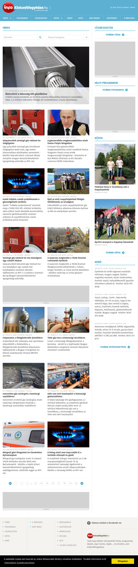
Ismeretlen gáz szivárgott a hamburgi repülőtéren (21, 395)
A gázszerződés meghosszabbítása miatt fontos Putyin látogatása (67, 142)
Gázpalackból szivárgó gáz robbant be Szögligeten (22, 142)
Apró (80, 18)
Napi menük (94, 18)
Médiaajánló (65, 522)
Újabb (10, 483)
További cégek (113, 35)
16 (53, 483)
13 (35, 483)
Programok (22, 18)
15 (47, 483)
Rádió (70, 18)
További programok (113, 90)
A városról (129, 18)
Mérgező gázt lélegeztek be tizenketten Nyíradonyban (22, 454)
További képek (113, 252)
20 (76, 483)
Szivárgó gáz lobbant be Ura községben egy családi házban (22, 259)
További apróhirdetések (113, 347)
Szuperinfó (112, 18)
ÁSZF (61, 540)
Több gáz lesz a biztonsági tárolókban (66, 338)
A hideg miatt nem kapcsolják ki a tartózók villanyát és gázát (64, 454)
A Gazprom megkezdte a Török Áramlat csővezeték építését (66, 259)
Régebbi (82, 483)
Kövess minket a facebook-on (106, 523)
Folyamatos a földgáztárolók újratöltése (23, 338)
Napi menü (37, 526)
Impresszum (64, 531)
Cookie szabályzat (67, 545)
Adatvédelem (65, 526)
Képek (56, 18)
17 (58, 483)
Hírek (5, 18)
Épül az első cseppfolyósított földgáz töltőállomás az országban (65, 201)
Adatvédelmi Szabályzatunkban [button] (19, 563)
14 (41, 483)
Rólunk (62, 536)
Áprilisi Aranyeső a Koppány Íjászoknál (114, 242)
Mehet (40, 37)
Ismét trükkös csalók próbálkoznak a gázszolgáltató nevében (21, 201)
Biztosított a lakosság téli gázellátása (26, 94)
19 (70, 483)
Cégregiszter (41, 18)
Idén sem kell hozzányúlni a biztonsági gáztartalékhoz (66, 395)
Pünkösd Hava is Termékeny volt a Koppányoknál (112, 188)
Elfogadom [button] (123, 561)
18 (64, 483)
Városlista (50, 7)
